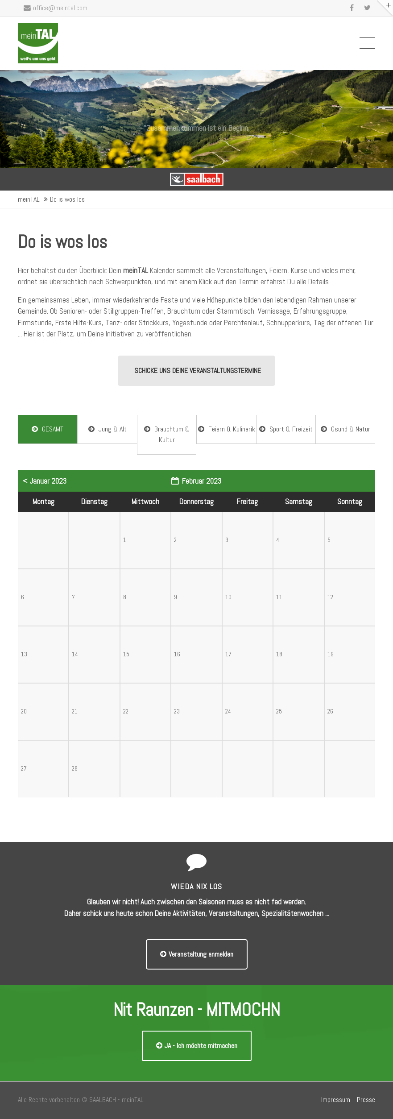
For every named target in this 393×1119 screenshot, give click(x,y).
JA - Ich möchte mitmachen (196, 1045)
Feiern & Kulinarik (226, 429)
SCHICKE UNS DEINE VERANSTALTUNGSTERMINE (197, 370)
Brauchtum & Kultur (167, 434)
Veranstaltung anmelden (196, 954)
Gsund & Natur (345, 429)
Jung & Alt (107, 429)
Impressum (335, 1099)
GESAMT (47, 429)
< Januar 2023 (44, 481)
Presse (366, 1099)
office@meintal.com (55, 8)
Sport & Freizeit (286, 429)
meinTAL (29, 199)
